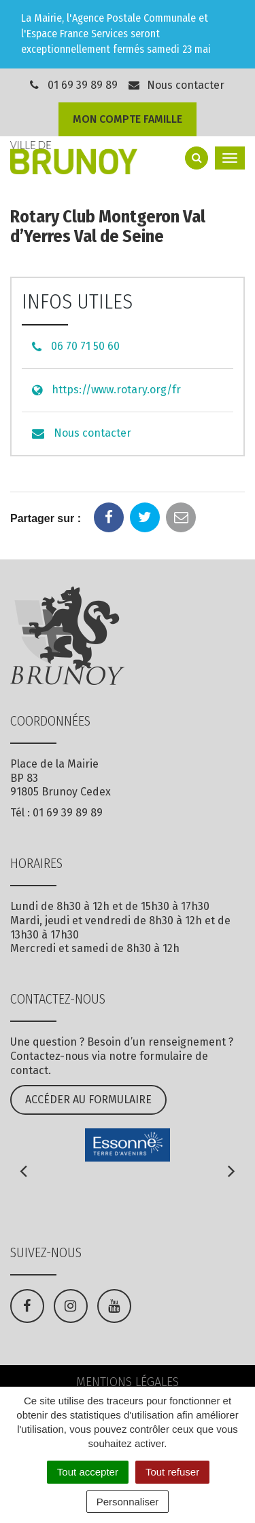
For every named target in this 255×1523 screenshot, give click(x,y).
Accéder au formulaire (88, 1099)
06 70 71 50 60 (85, 346)
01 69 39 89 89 (83, 85)
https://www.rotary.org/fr (116, 389)
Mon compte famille (127, 119)
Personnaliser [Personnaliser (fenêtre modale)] (128, 1501)
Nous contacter (176, 85)
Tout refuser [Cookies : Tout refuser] (172, 1472)
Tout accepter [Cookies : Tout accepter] (87, 1472)
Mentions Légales (127, 1381)
